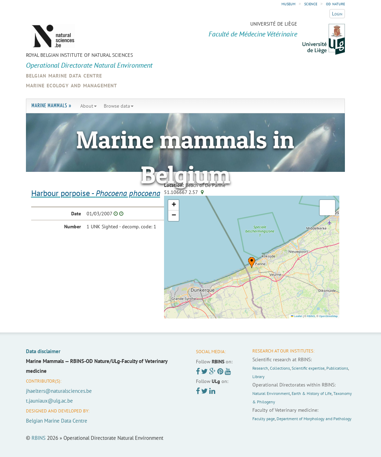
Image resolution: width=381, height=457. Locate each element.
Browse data (119, 106)
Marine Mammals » (52, 105)
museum (288, 3)
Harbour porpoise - (95, 193)
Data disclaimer (43, 351)
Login (337, 14)
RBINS (311, 316)
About (88, 106)
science (310, 3)
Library (258, 376)
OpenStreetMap (328, 316)
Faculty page (263, 418)
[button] (251, 262)
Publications (337, 368)
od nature (335, 3)
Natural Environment (271, 393)
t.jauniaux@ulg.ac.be (49, 400)
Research (260, 368)
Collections (280, 368)
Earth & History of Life (312, 393)
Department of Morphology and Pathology (314, 418)
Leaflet (296, 316)
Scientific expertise (308, 368)
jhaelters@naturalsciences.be (59, 391)
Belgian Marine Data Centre (56, 420)
